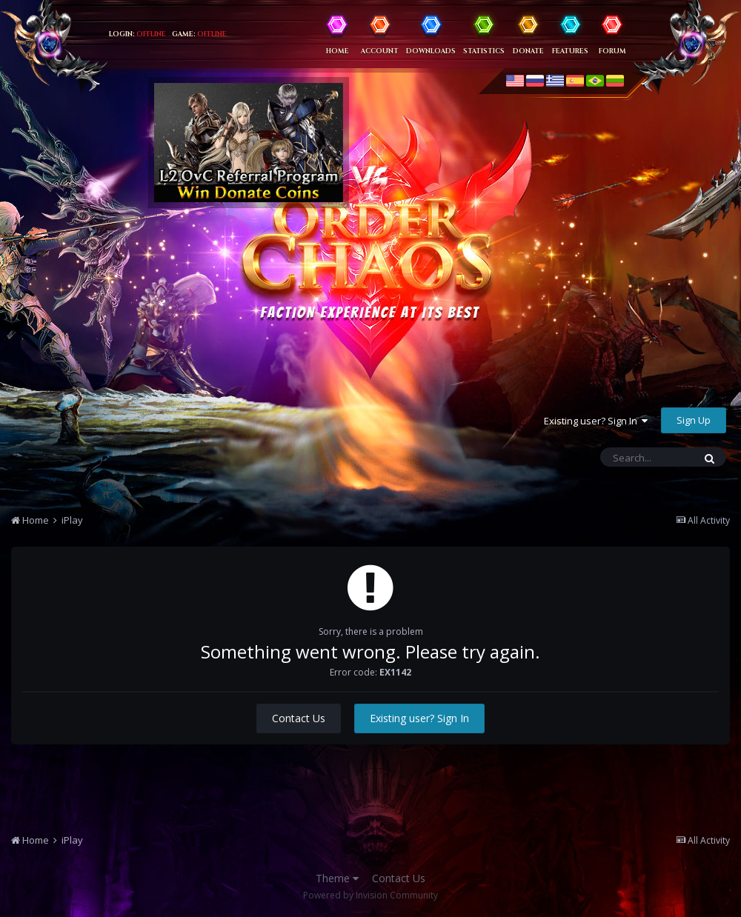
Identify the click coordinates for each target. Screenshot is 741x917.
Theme (337, 878)
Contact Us (298, 718)
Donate (528, 51)
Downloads (431, 51)
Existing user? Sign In (596, 420)
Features (570, 51)
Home (337, 51)
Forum (612, 51)
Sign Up (694, 420)
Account (380, 51)
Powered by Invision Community (370, 895)
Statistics (484, 51)
